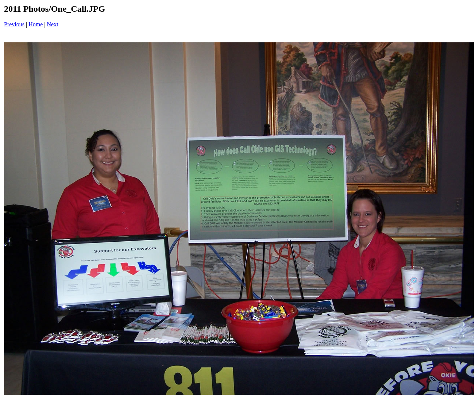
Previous (14, 24)
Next (52, 24)
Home (35, 24)
